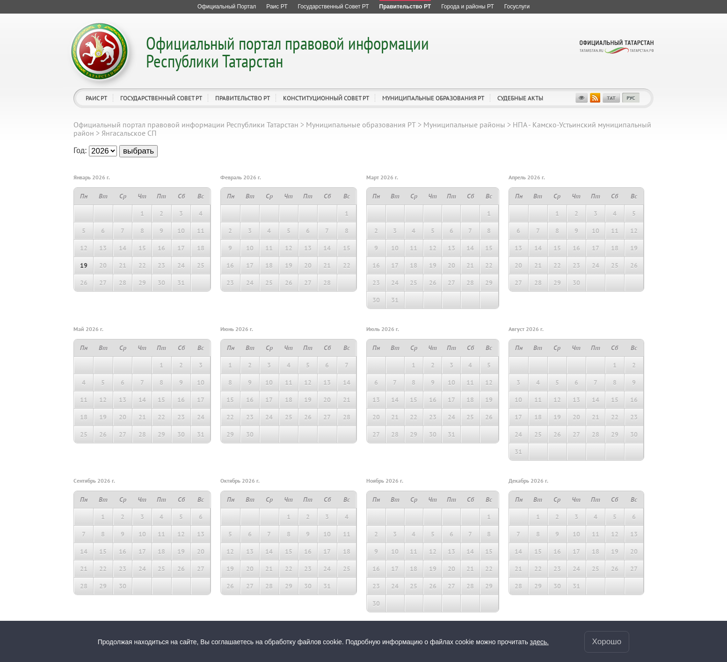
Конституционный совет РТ (326, 98)
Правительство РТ (242, 98)
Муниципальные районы (464, 124)
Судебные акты (520, 98)
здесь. (539, 643)
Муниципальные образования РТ (433, 98)
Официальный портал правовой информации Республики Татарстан (287, 51)
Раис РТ (96, 98)
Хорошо (607, 642)
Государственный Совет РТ (161, 98)
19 (83, 265)
